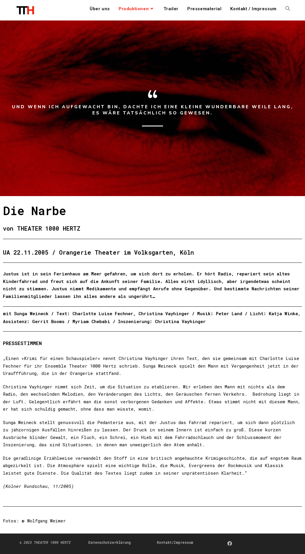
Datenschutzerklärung (109, 542)
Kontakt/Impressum (175, 542)
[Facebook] (229, 543)
